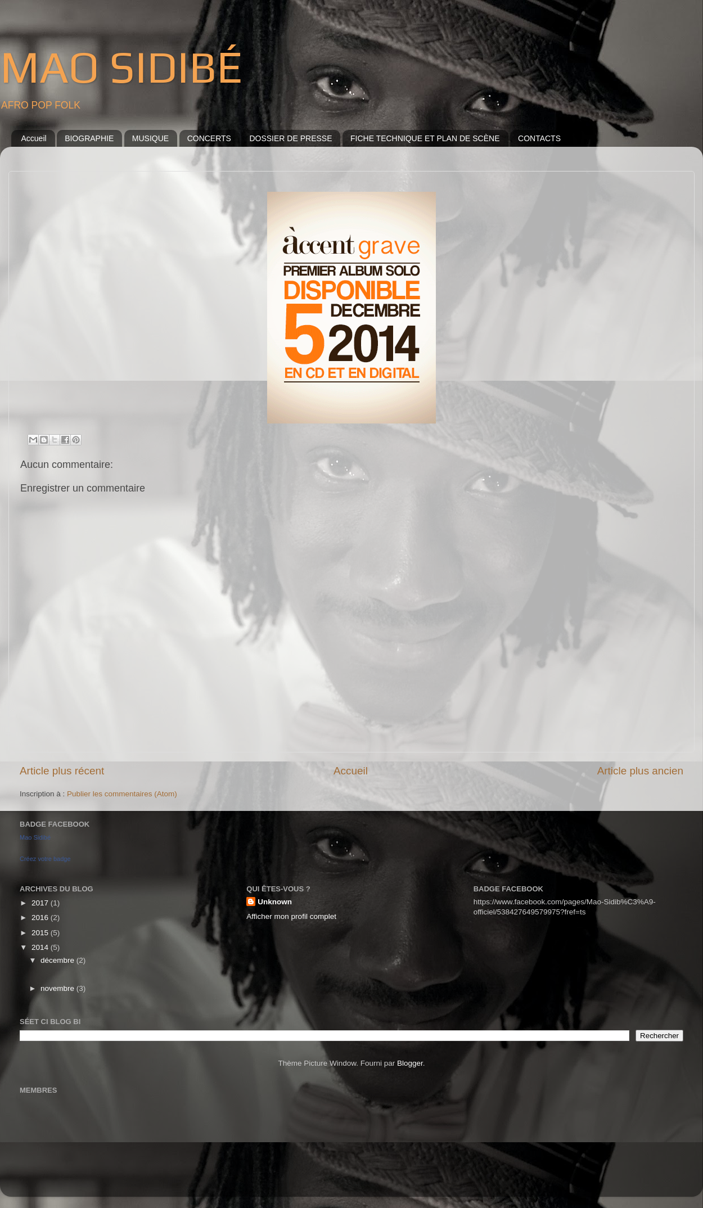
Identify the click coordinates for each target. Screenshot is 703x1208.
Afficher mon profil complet (291, 916)
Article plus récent (62, 771)
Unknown (275, 902)
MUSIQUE (150, 138)
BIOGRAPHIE (89, 138)
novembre (58, 988)
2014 (41, 947)
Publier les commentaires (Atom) (122, 794)
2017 (41, 903)
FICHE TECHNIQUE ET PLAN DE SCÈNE (425, 138)
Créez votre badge (45, 858)
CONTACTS (539, 138)
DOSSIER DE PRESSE (290, 138)
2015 (41, 932)
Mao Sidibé (35, 837)
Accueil (34, 138)
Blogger (410, 1063)
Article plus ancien (640, 771)
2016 (41, 917)
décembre (58, 960)
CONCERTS (209, 138)
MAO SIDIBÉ (121, 66)
